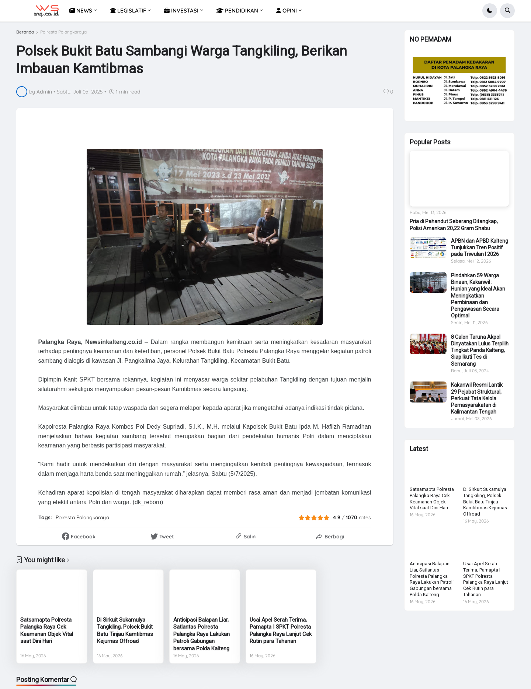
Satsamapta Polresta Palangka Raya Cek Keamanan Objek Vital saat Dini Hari (46, 630)
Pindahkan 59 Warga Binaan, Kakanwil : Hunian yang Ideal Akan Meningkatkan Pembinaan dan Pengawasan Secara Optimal (478, 298)
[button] (489, 10)
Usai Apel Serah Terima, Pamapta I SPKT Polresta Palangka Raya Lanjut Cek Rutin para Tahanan (281, 630)
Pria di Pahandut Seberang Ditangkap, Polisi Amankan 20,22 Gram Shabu (454, 227)
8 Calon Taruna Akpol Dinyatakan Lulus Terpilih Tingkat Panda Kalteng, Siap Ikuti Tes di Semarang (480, 353)
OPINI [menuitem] (286, 10)
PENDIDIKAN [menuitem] (237, 10)
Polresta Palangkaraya (63, 32)
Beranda (25, 32)
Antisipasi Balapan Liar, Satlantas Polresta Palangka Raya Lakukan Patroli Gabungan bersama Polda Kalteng (201, 634)
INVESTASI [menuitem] (181, 10)
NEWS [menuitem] (80, 10)
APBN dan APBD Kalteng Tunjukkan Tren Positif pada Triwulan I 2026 (479, 250)
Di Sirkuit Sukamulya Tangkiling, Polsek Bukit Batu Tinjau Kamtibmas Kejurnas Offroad (125, 630)
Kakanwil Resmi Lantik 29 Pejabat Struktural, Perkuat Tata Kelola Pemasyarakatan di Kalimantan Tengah (477, 401)
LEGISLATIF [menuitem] (128, 10)
